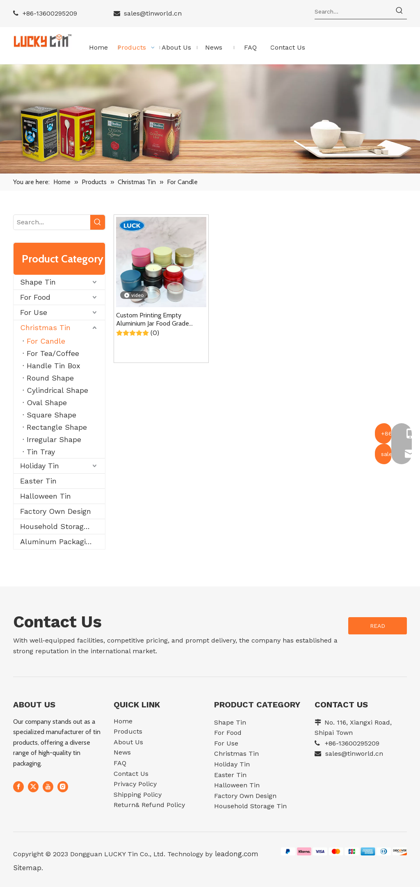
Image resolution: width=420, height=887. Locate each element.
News (122, 752)
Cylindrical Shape (57, 390)
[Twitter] (33, 787)
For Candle (46, 341)
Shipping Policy (138, 794)
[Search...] (353, 11)
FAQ (120, 763)
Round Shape (50, 378)
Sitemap (27, 868)
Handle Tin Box (53, 365)
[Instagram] (62, 787)
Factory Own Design (55, 511)
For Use (33, 312)
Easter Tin (38, 481)
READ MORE (377, 628)
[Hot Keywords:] (399, 11)
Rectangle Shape (57, 427)
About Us (128, 742)
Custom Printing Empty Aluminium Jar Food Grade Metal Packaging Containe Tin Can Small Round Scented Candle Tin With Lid (158, 319)
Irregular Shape (54, 439)
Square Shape (51, 414)
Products (128, 731)
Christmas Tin (45, 327)
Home (123, 721)
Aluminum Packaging (57, 541)
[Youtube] (48, 787)
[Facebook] (18, 787)
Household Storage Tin (60, 526)
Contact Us (131, 774)
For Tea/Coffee (53, 353)
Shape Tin (38, 282)
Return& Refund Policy (149, 805)
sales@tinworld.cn (153, 13)
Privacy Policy (135, 784)
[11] (210, 119)
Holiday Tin (39, 465)
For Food (35, 297)
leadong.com (235, 854)
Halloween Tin (45, 496)
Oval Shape (47, 402)
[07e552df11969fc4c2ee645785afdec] (344, 851)
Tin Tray (41, 451)
